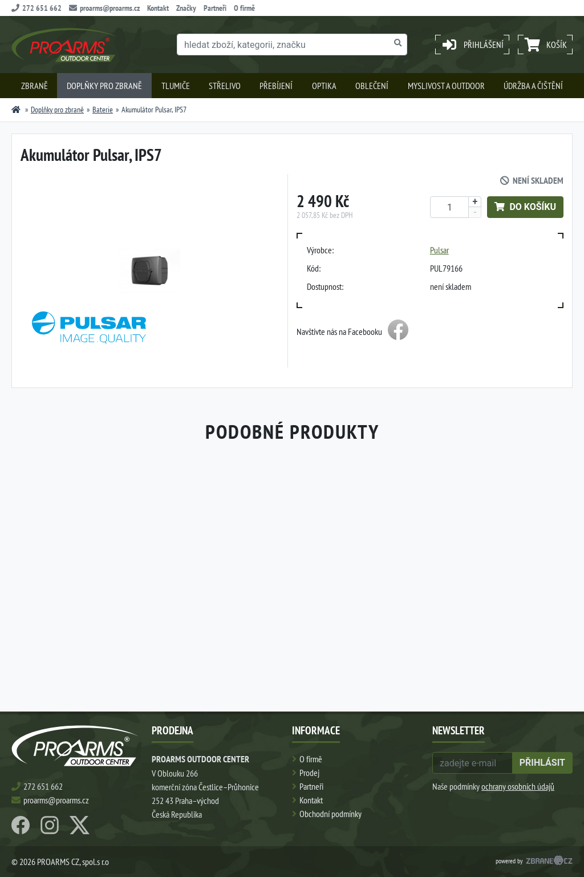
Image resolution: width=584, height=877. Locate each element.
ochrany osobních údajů (517, 786)
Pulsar (439, 250)
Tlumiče (175, 85)
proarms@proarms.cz (104, 8)
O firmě (244, 8)
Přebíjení (276, 85)
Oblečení (371, 85)
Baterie (102, 109)
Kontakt (158, 8)
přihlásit (542, 762)
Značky (186, 8)
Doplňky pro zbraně (104, 85)
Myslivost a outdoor (446, 85)
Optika (324, 85)
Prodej (309, 772)
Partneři (215, 8)
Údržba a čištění (533, 85)
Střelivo (225, 85)
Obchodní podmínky (330, 813)
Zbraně (34, 85)
